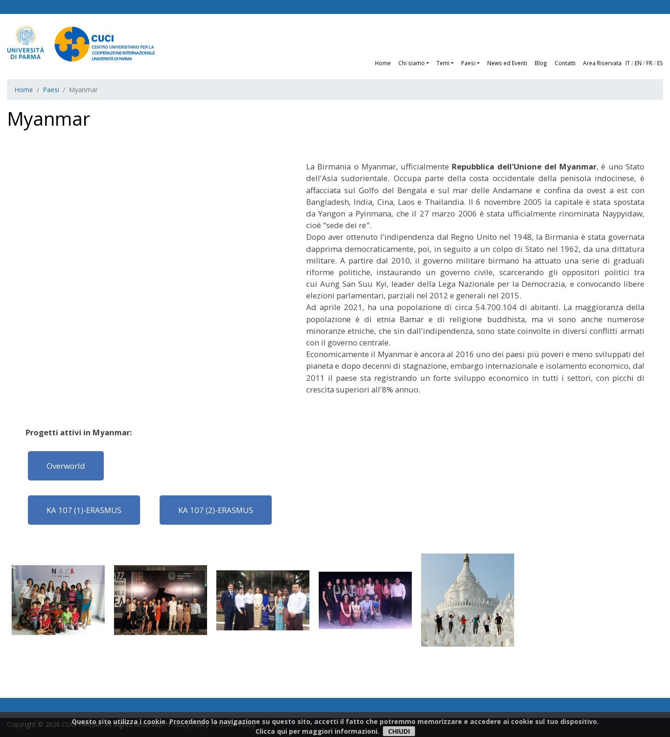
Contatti (565, 63)
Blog (541, 63)
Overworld (66, 465)
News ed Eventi (507, 63)
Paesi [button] (468, 63)
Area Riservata (602, 63)
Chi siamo (411, 63)
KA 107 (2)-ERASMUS (215, 510)
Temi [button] (442, 63)
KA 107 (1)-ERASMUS (84, 510)
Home (383, 63)
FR (649, 63)
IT (627, 63)
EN (638, 63)
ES (660, 63)
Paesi (51, 89)
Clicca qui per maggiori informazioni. (317, 731)
